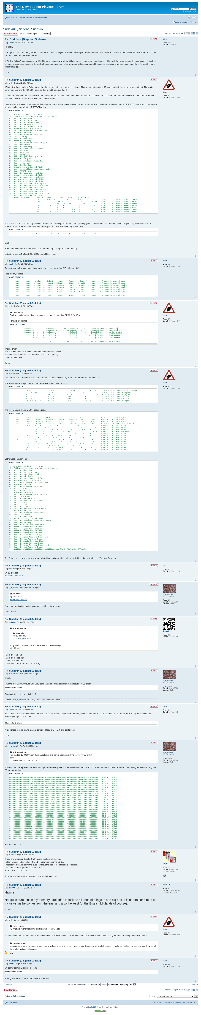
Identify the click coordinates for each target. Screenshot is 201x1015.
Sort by (109, 984)
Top (195, 75)
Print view (189, 17)
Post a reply (10, 34)
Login (194, 22)
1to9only (11, 622)
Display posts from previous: (84, 984)
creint (10, 264)
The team (157, 1003)
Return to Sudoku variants (15, 996)
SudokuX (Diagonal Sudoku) (23, 29)
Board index (12, 18)
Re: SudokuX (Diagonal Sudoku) (25, 39)
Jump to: (152, 996)
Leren (10, 43)
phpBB (92, 1007)
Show (19, 687)
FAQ (177, 22)
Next (194, 985)
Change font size (194, 17)
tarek (10, 83)
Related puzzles (25, 18)
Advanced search (189, 11)
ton (9, 569)
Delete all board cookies (172, 1003)
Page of (177, 33)
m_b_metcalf (13, 587)
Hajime (11, 855)
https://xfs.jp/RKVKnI (14, 575)
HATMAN (11, 888)
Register (185, 22)
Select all (20, 110)
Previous (8, 985)
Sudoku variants (40, 18)
